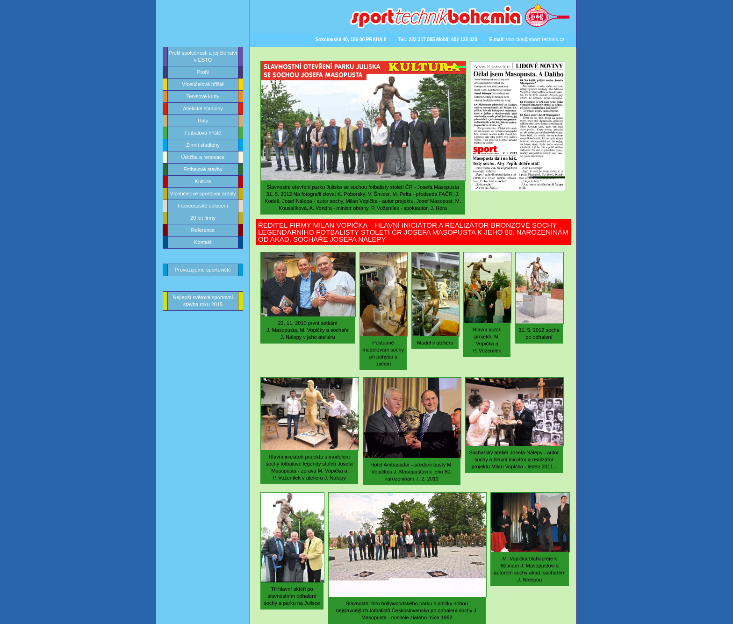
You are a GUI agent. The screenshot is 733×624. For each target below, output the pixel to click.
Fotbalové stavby (202, 169)
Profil (202, 72)
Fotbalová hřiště (203, 133)
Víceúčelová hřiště (203, 84)
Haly (203, 120)
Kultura (203, 181)
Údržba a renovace (203, 157)
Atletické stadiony (203, 108)
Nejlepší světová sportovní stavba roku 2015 (202, 300)
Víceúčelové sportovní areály (203, 193)
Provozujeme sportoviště (203, 270)
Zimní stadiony (203, 145)
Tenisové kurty (203, 96)
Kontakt (202, 242)
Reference (203, 230)
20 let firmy (203, 218)
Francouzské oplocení (203, 205)
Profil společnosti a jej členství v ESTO (203, 56)
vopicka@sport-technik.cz (535, 39)
